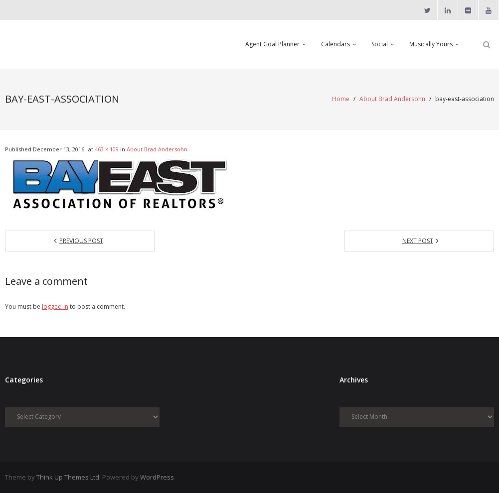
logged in (55, 306)
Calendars (335, 44)
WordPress (157, 477)
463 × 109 (107, 149)
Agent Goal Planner (272, 44)
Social (379, 44)
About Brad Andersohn (392, 99)
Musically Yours (431, 44)
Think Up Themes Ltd (67, 477)
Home (340, 99)
